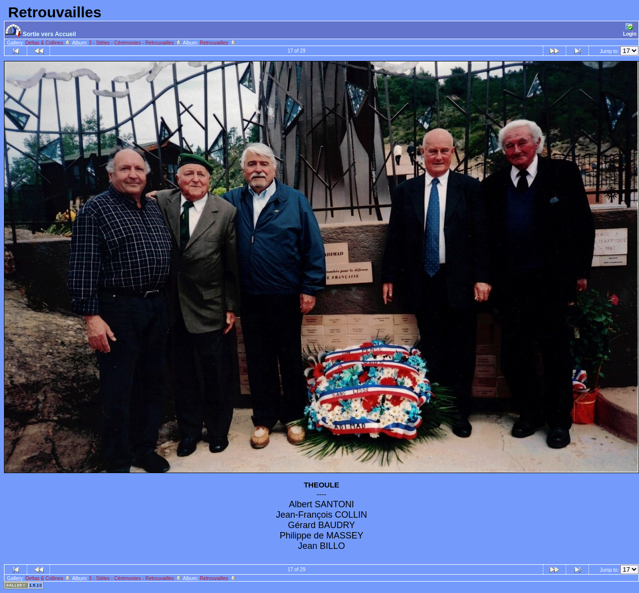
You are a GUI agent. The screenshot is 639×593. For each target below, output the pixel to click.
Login (630, 30)
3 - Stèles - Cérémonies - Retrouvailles (135, 43)
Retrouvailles (218, 43)
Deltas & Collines (48, 43)
